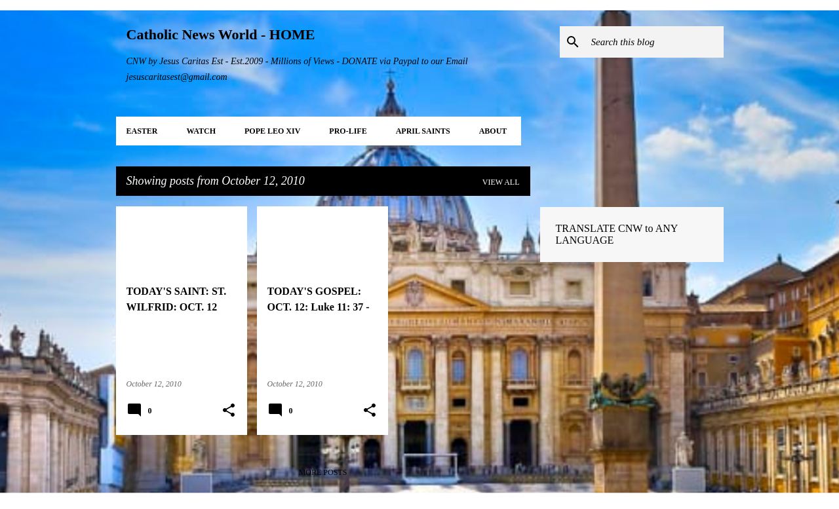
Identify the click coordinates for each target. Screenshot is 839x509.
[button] (229, 410)
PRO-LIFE (347, 131)
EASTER (142, 131)
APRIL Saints (423, 131)
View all (501, 182)
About (493, 131)
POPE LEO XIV (272, 131)
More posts (323, 472)
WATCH (201, 131)
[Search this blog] (655, 42)
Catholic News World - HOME (221, 34)
